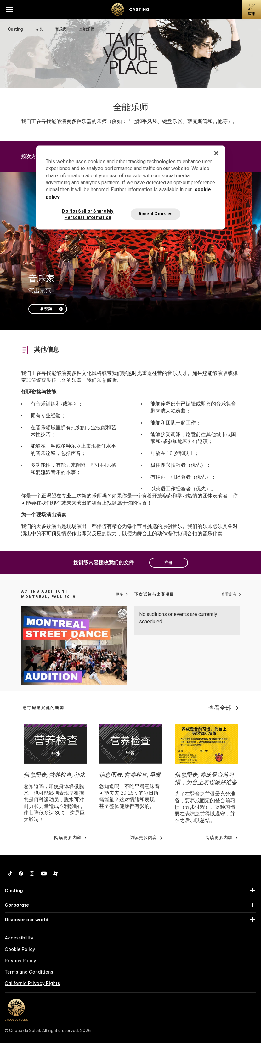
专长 (39, 29)
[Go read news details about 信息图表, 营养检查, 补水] (55, 744)
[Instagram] (31, 873)
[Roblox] (55, 873)
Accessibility (19, 938)
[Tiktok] (10, 873)
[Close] (216, 153)
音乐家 (61, 29)
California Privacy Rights (32, 983)
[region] (130, 187)
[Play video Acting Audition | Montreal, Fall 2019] (74, 645)
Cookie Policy (20, 949)
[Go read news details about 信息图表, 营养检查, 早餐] (130, 744)
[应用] (251, 9)
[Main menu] (9, 9)
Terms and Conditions (29, 972)
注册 (168, 562)
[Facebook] (20, 873)
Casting (16, 29)
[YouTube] (43, 873)
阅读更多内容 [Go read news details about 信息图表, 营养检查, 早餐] (143, 837)
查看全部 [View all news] (219, 707)
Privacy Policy (20, 960)
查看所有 (228, 594)
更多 (119, 594)
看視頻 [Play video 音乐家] (46, 308)
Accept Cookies (156, 213)
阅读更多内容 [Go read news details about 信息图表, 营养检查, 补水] (67, 837)
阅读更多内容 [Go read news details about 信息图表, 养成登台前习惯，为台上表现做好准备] (218, 837)
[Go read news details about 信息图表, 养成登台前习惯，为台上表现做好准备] (206, 744)
